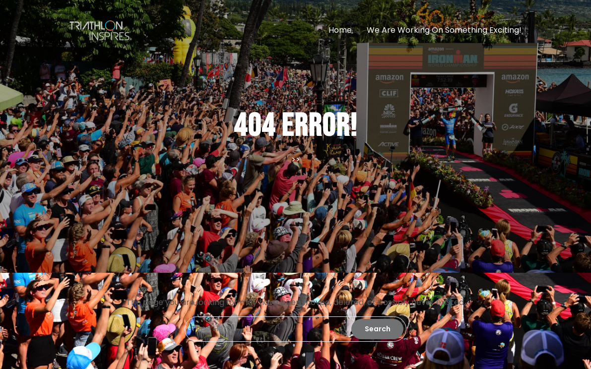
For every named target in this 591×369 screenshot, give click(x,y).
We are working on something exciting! (444, 30)
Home (340, 30)
